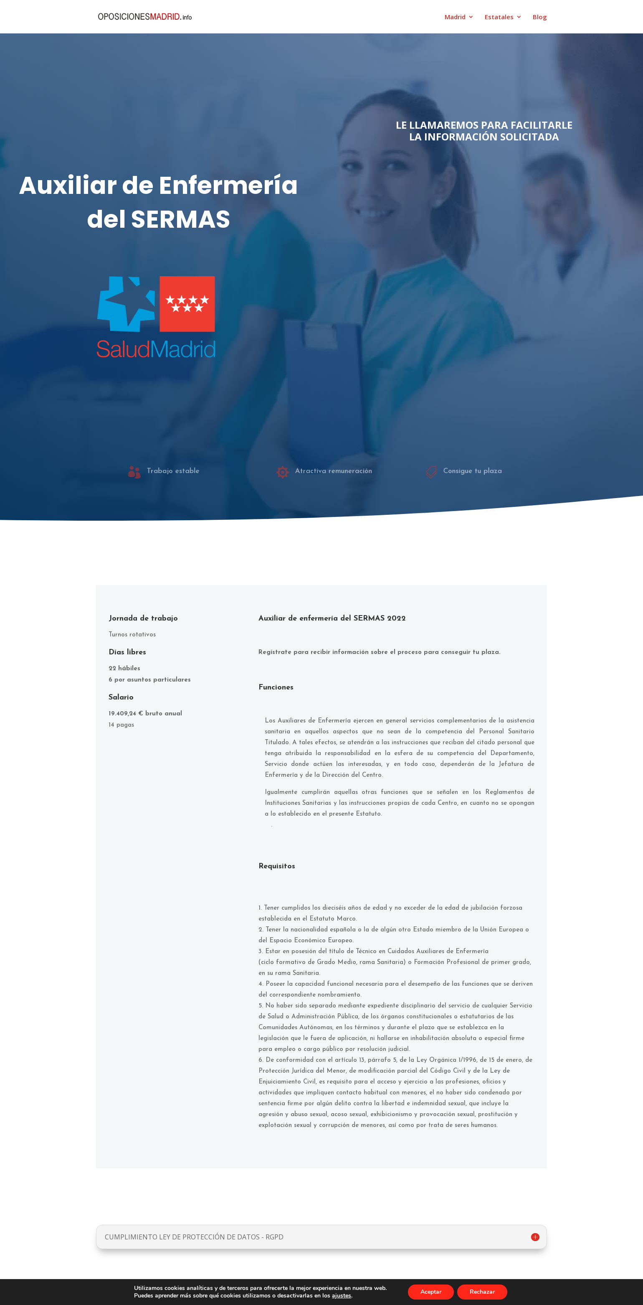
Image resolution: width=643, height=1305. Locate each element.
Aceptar (430, 1292)
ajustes (341, 1296)
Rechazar (482, 1292)
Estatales (499, 17)
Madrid (455, 17)
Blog (540, 17)
